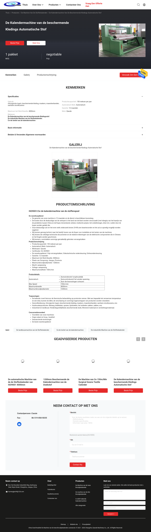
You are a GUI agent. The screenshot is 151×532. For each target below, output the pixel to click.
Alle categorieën (81, 505)
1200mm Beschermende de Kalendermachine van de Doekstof (56, 382)
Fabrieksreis (51, 489)
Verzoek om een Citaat (132, 74)
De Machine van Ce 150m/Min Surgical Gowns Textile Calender (93, 382)
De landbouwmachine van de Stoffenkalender (32, 330)
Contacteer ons (52, 498)
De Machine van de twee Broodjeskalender (83, 486)
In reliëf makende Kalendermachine (81, 500)
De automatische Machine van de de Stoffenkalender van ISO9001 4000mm (22, 382)
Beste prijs (14, 43)
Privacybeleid (86, 524)
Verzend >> (110, 514)
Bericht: (73, 412)
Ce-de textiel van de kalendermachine (70, 330)
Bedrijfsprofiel (51, 485)
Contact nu (77, 465)
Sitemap (63, 524)
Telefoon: (74, 452)
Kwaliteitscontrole (53, 494)
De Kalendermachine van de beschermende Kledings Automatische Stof (127, 382)
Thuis (7, 13)
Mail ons (36, 43)
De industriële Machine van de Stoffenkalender (108, 330)
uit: (72, 440)
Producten (15, 13)
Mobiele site (74, 524)
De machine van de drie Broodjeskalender (83, 493)
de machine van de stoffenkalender (34, 13)
